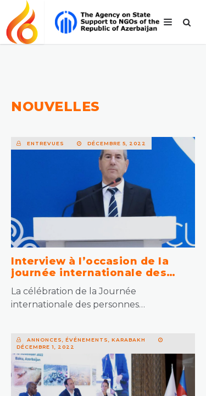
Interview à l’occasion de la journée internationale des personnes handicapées (90, 273)
